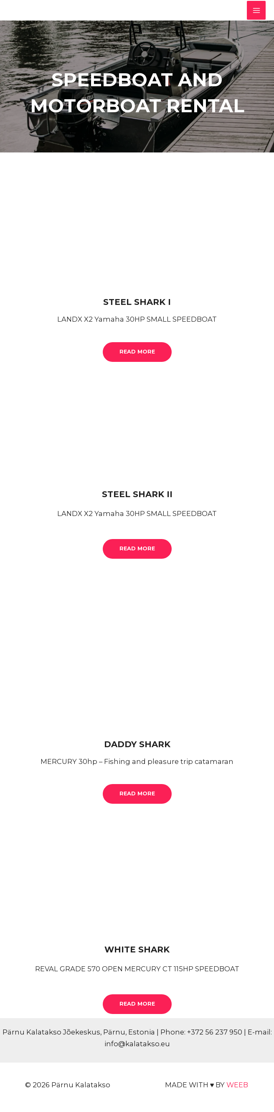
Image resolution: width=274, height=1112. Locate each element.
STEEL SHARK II (137, 494)
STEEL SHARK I (137, 302)
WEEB (237, 1085)
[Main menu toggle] (256, 10)
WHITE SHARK (137, 949)
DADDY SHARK (137, 744)
